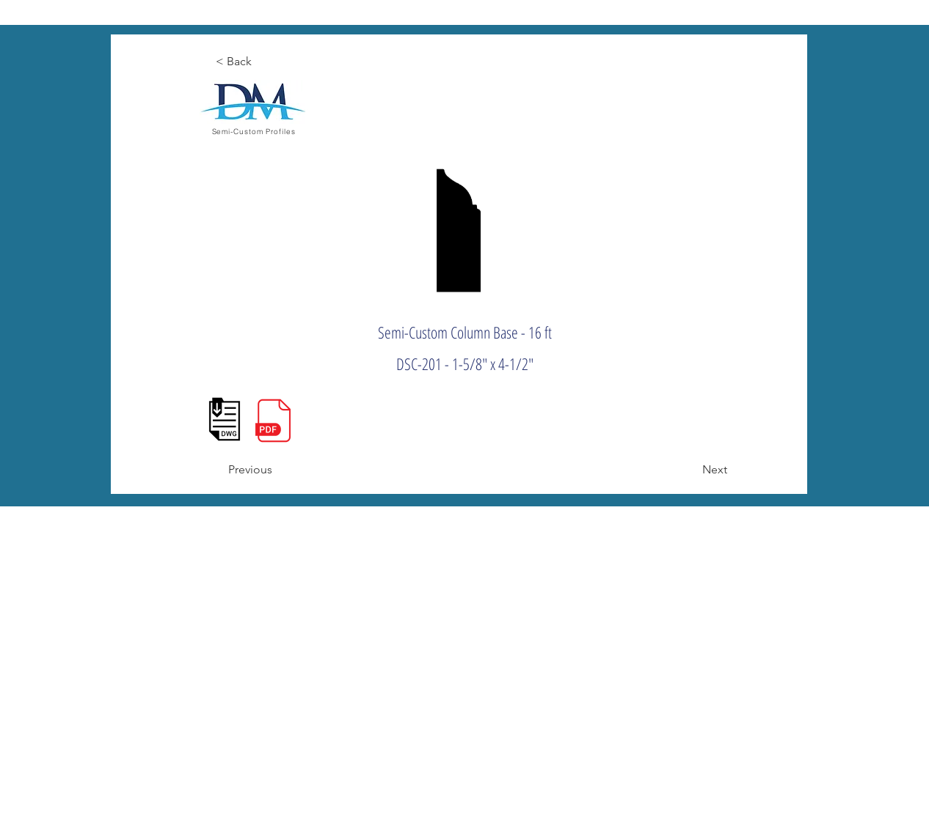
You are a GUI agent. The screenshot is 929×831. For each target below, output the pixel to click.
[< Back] (264, 61)
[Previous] (276, 469)
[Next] (690, 469)
